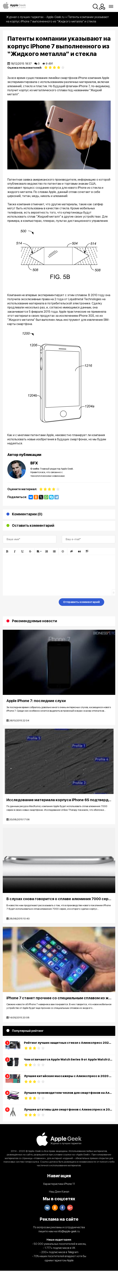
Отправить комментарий (81, 602)
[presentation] (31, 603)
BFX (34, 463)
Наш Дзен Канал (59, 1193)
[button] (6, 551)
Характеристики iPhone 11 (59, 1185)
